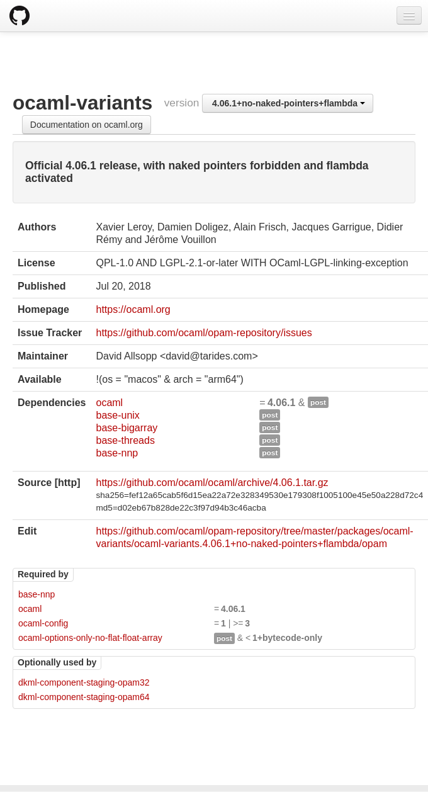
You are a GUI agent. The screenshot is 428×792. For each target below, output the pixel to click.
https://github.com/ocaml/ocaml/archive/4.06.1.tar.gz (212, 482)
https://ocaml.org (133, 309)
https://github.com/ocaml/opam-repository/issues (204, 332)
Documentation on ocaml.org (86, 125)
